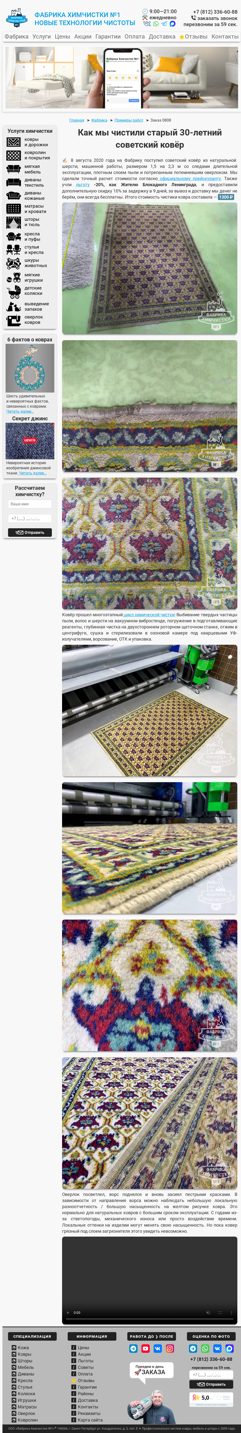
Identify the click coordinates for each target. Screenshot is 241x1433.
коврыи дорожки (27, 142)
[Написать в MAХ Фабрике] (229, 1348)
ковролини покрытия (28, 156)
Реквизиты (89, 1413)
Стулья (25, 1387)
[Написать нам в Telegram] (164, 24)
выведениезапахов (27, 306)
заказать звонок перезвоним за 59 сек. (211, 21)
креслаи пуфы (23, 236)
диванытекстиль (25, 182)
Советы (86, 1367)
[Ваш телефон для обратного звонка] (211, 1374)
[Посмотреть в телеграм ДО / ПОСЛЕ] (133, 1348)
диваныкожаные (25, 195)
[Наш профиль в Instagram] (170, 1348)
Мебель (26, 1367)
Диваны (26, 1373)
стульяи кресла (25, 249)
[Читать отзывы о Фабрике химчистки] (211, 1399)
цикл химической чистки (149, 614)
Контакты (225, 36)
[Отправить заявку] (211, 1384)
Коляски (26, 1393)
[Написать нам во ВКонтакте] (147, 24)
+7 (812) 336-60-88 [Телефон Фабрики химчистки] (211, 1359)
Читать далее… (20, 411)
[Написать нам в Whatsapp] (155, 24)
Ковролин (28, 1420)
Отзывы (196, 36)
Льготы (85, 1360)
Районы (86, 1393)
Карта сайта (90, 1420)
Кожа (23, 1347)
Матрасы (27, 1406)
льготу (83, 184)
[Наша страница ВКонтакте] (158, 1348)
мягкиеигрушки (24, 277)
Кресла (25, 1380)
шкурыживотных (26, 264)
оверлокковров (24, 320)
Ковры (24, 1354)
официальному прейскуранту (189, 178)
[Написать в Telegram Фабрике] (193, 1348)
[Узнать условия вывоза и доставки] (151, 1407)
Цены (62, 36)
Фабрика (16, 36)
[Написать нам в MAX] (173, 24)
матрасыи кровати (26, 208)
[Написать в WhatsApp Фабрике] (205, 1348)
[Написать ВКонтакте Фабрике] (217, 1348)
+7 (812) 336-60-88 (215, 12)
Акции (83, 36)
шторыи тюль (23, 223)
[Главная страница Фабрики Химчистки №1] (17, 26)
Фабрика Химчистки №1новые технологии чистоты (85, 19)
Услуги (41, 36)
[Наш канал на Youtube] (145, 1348)
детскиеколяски (24, 292)
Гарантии (108, 36)
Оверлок (26, 1413)
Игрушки (27, 1400)
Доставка (162, 36)
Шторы (25, 1360)
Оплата (135, 36)
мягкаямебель (23, 169)
